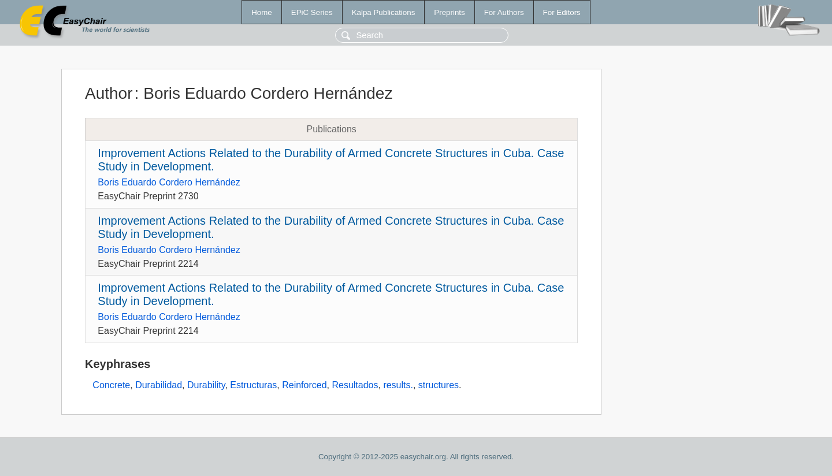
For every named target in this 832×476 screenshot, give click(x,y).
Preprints (449, 12)
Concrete (111, 385)
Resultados (355, 385)
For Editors (562, 12)
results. (398, 385)
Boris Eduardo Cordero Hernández (169, 182)
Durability (206, 385)
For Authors (504, 12)
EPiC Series (312, 12)
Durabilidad (158, 385)
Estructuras (253, 385)
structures (438, 385)
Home (261, 12)
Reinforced (304, 385)
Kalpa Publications (383, 12)
